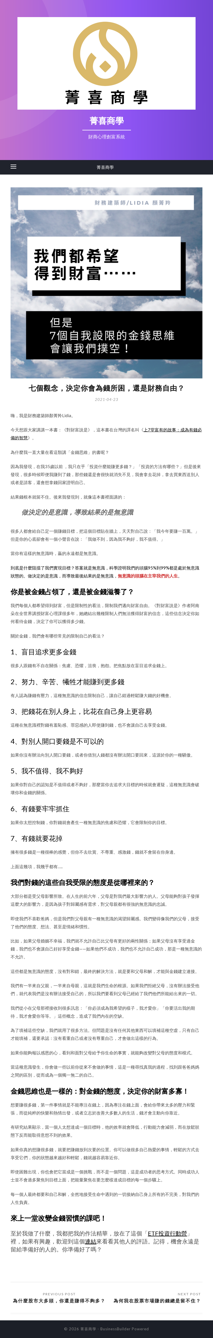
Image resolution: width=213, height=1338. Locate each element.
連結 (90, 1241)
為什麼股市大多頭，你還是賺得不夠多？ (59, 1300)
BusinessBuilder (115, 1329)
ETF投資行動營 (167, 1233)
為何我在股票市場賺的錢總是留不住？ (157, 1300)
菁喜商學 (105, 167)
